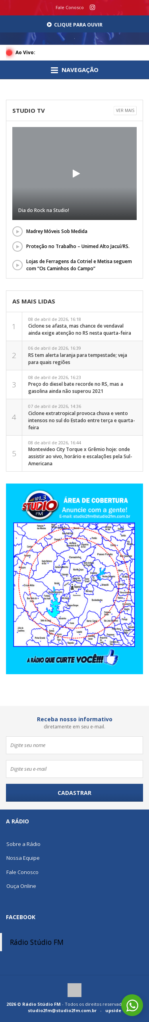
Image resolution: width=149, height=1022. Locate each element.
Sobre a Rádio (23, 844)
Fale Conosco (70, 7)
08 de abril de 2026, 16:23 (75, 384)
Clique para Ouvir (75, 24)
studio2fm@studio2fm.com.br (62, 1010)
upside (113, 1010)
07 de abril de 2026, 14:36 (81, 417)
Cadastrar (74, 792)
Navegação (75, 70)
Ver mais (125, 110)
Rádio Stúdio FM (37, 942)
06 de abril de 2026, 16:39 (77, 355)
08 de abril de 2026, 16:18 (79, 326)
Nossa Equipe (23, 857)
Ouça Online (21, 885)
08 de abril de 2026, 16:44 (80, 453)
